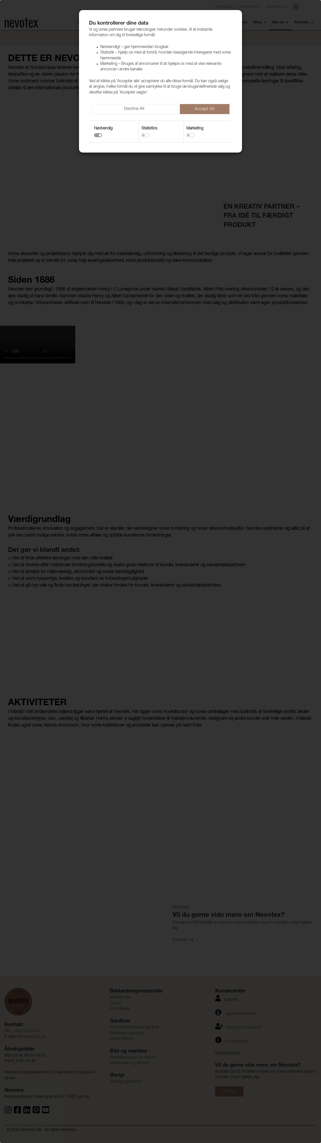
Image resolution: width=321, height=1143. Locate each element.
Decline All (134, 109)
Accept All (204, 109)
